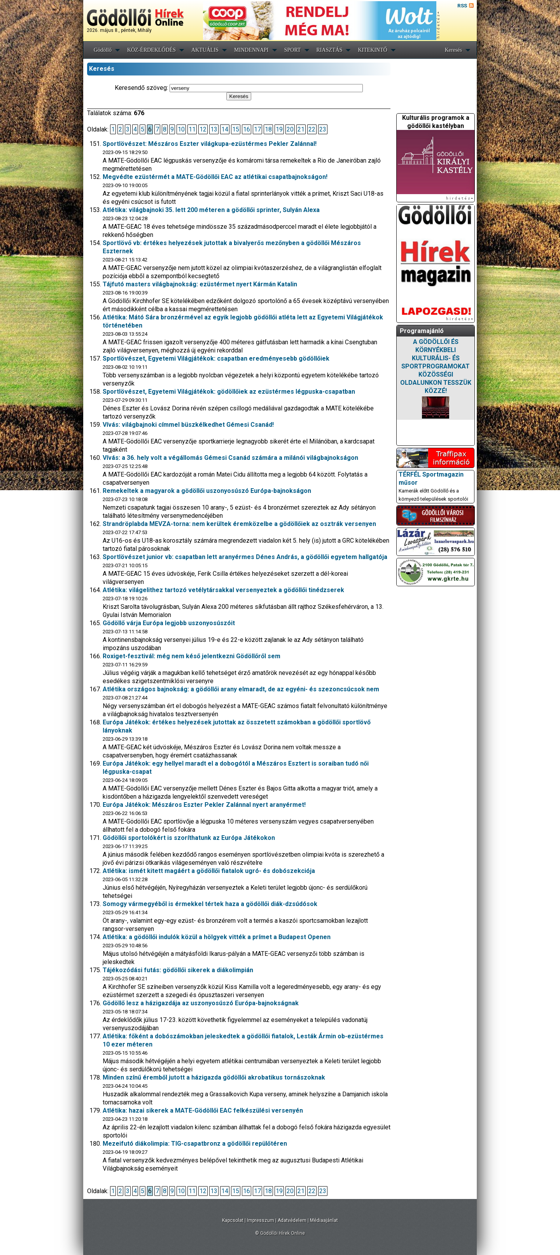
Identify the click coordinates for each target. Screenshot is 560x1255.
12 (203, 129)
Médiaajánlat (324, 1220)
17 (257, 129)
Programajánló (422, 331)
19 (279, 129)
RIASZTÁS (330, 50)
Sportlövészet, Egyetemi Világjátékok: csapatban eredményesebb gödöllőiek (216, 358)
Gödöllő (103, 50)
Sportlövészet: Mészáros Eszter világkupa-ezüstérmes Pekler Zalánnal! (210, 143)
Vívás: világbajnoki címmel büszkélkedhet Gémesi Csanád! (188, 424)
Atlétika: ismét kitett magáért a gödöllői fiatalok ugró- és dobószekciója (209, 871)
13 (213, 129)
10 (181, 129)
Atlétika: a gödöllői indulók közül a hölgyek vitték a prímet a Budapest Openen (217, 937)
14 (224, 129)
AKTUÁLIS (205, 50)
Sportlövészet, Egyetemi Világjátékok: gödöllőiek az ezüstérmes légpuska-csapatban (229, 391)
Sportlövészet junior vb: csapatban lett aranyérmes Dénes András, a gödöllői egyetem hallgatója (245, 557)
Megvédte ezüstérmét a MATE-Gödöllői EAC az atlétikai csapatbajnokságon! (215, 177)
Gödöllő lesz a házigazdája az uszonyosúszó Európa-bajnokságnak (201, 1003)
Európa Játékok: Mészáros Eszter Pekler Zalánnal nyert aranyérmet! (204, 804)
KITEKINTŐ (372, 50)
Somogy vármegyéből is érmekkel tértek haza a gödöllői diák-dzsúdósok (210, 904)
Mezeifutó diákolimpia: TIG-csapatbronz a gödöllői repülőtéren (195, 1143)
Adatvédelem (292, 1220)
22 (311, 129)
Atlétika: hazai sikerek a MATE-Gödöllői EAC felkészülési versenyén (203, 1110)
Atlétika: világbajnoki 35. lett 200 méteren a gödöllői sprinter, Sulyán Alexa (211, 210)
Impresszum (260, 1220)
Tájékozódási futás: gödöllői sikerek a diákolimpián (178, 970)
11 (192, 129)
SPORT (292, 50)
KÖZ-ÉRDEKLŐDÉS (151, 50)
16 (246, 129)
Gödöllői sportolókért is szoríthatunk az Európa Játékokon (189, 837)
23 (322, 129)
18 (268, 129)
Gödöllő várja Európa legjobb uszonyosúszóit (169, 623)
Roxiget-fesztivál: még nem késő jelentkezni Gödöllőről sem (191, 656)
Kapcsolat (232, 1220)
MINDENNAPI (251, 50)
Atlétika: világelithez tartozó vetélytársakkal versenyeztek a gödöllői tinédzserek (223, 590)
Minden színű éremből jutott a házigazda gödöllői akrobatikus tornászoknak (214, 1077)
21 (301, 129)
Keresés (453, 50)
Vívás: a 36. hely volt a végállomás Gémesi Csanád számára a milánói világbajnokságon (230, 457)
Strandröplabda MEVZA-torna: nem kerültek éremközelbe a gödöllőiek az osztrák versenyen (239, 524)
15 (235, 129)
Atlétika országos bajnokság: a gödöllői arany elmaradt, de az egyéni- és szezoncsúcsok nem (241, 689)
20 (290, 129)
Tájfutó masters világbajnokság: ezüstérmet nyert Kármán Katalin (200, 284)
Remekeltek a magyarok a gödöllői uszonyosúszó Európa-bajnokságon (207, 490)
